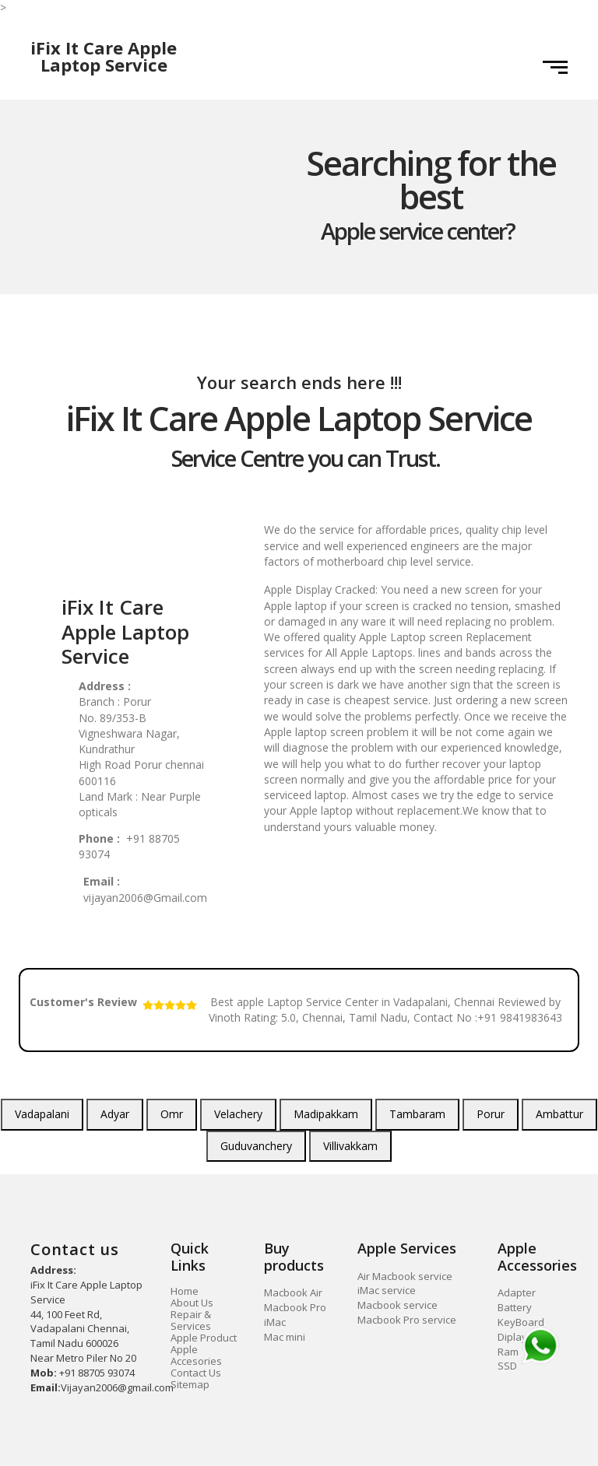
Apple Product (204, 1338)
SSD (507, 1366)
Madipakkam (326, 1114)
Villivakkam (350, 1145)
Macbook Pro (295, 1307)
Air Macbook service (404, 1276)
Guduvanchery (256, 1145)
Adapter (517, 1292)
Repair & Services (191, 1320)
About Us (192, 1303)
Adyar (114, 1114)
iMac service (386, 1290)
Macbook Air (293, 1292)
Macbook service (397, 1305)
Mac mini (284, 1337)
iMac (275, 1322)
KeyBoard (521, 1322)
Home (185, 1291)
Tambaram (417, 1114)
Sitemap (190, 1384)
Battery (515, 1307)
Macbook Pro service (406, 1320)
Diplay (512, 1337)
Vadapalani (42, 1114)
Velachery (238, 1114)
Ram (508, 1352)
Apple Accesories (196, 1355)
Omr (171, 1114)
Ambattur (559, 1114)
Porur (491, 1114)
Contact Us (196, 1373)
